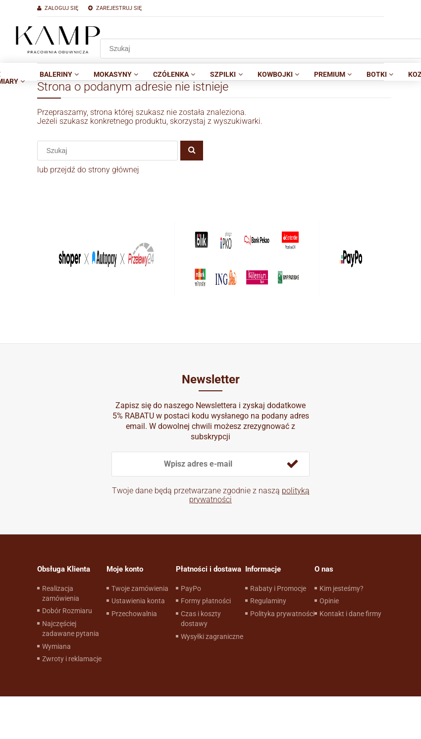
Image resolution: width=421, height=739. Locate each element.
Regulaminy (268, 601)
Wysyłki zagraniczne (212, 636)
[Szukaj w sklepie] (111, 150)
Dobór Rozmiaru (67, 611)
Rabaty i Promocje (278, 588)
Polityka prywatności (282, 614)
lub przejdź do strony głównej (88, 169)
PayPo (191, 588)
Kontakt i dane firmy (350, 614)
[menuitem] (59, 74)
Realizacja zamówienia (60, 593)
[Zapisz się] (292, 464)
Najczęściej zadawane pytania (70, 628)
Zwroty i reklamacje (72, 659)
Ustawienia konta (138, 601)
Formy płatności (206, 601)
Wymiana (56, 646)
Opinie (329, 601)
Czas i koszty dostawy (201, 619)
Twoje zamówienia (139, 588)
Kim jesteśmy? (341, 588)
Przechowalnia (134, 614)
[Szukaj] (191, 150)
